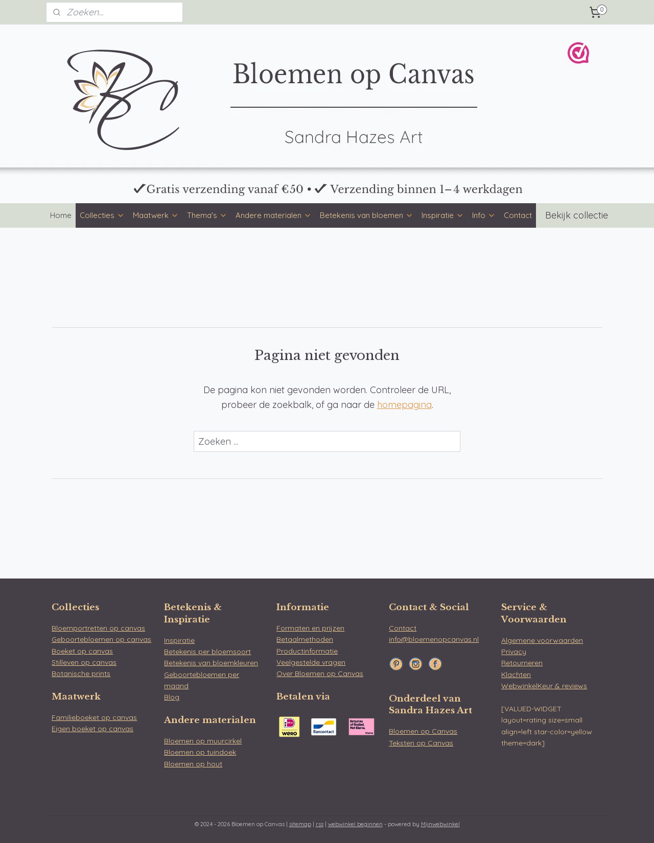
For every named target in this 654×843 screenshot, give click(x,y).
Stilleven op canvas (84, 662)
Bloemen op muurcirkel (203, 740)
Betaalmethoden (304, 639)
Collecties (102, 215)
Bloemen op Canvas (423, 731)
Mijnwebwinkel (440, 824)
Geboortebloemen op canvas (101, 639)
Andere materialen (274, 215)
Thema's (207, 215)
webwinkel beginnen (355, 824)
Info (484, 215)
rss (319, 824)
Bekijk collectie (576, 215)
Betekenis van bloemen (366, 215)
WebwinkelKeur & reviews (544, 685)
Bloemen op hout (193, 763)
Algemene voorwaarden (542, 640)
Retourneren (522, 662)
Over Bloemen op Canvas (319, 673)
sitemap (300, 824)
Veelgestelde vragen (310, 662)
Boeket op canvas (82, 651)
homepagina (404, 405)
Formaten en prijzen (310, 628)
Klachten (516, 674)
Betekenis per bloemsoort (207, 651)
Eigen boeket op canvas (92, 728)
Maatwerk (156, 215)
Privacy (513, 651)
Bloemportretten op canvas (98, 628)
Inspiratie (443, 215)
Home (61, 215)
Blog (171, 697)
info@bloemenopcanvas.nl (434, 639)
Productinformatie (307, 651)
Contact (518, 215)
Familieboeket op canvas (94, 717)
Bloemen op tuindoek (200, 752)
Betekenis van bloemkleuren (211, 662)
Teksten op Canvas (421, 743)
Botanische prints (81, 673)
